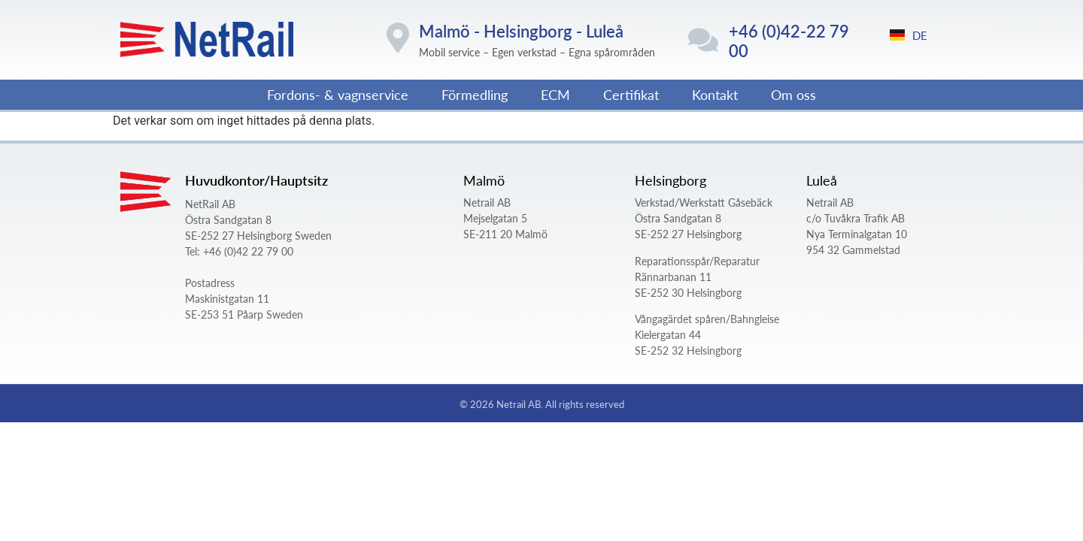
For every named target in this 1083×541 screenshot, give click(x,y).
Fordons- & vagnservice (337, 94)
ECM (555, 94)
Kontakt (715, 94)
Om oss (793, 94)
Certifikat (631, 94)
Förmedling (474, 94)
